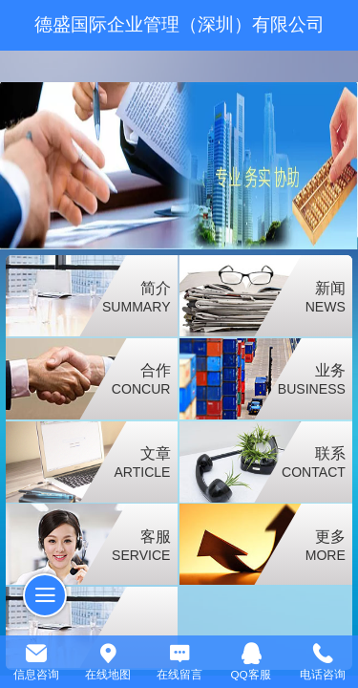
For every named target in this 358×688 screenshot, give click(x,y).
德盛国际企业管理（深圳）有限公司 (179, 24)
